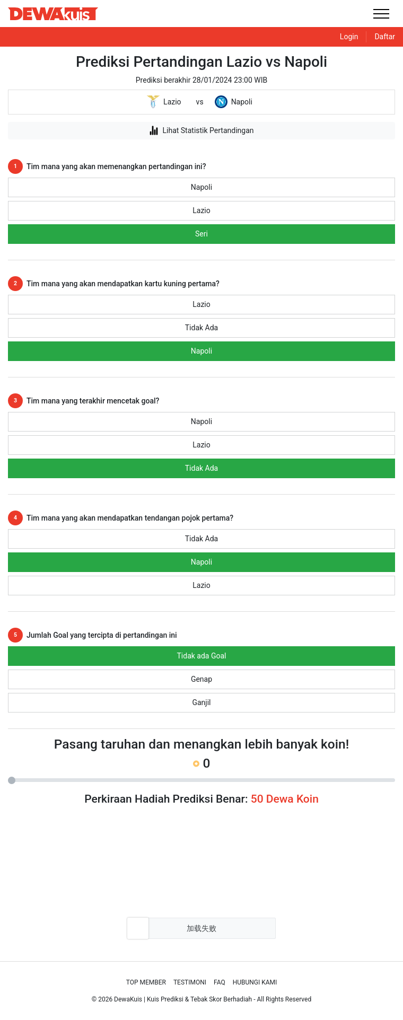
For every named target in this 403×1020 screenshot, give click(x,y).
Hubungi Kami (255, 982)
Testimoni (189, 982)
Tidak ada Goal (201, 656)
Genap (201, 679)
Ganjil (201, 702)
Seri (201, 234)
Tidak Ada (201, 327)
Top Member (146, 982)
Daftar (384, 36)
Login (349, 36)
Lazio (201, 210)
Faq (219, 982)
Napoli (201, 187)
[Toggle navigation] (381, 13)
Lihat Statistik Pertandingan (201, 130)
